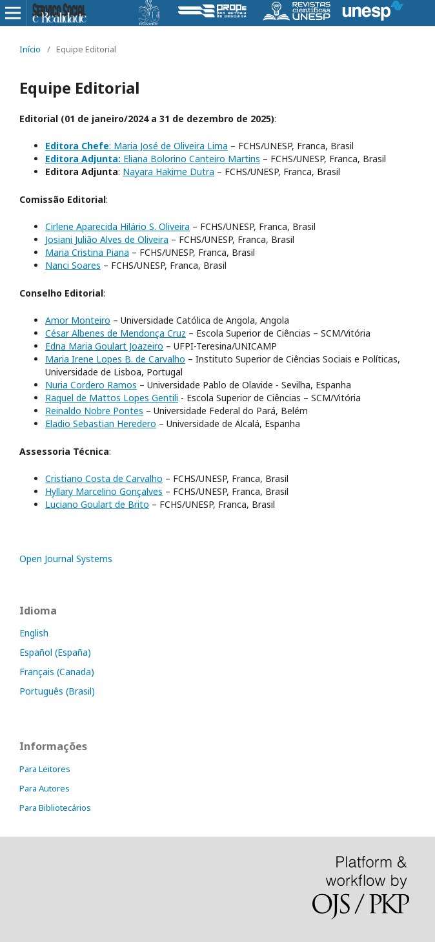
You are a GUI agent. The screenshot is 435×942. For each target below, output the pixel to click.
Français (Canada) (56, 671)
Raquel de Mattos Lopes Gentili (111, 398)
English (33, 633)
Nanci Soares (73, 265)
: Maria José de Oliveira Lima (136, 146)
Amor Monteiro (77, 320)
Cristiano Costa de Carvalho (104, 478)
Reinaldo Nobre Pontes (94, 410)
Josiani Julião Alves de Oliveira (106, 239)
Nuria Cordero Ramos (91, 385)
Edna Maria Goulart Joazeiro (104, 346)
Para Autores (44, 788)
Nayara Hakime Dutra (168, 171)
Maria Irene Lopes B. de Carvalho (115, 359)
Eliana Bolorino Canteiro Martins (152, 158)
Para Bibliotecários (55, 807)
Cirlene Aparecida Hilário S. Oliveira (117, 226)
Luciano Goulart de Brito (97, 504)
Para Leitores (44, 769)
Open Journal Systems (65, 558)
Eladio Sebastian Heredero (100, 423)
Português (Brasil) (57, 691)
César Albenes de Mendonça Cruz (115, 333)
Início (30, 49)
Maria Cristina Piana (87, 252)
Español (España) (55, 652)
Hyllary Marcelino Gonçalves (104, 491)
